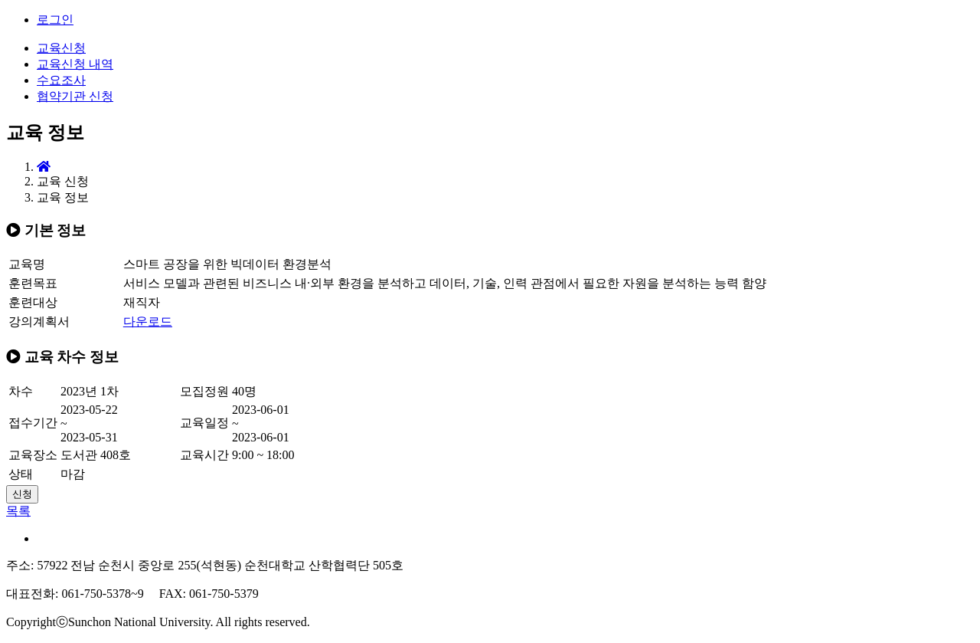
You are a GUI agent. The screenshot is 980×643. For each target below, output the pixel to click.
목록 (18, 510)
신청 (22, 494)
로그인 (55, 19)
